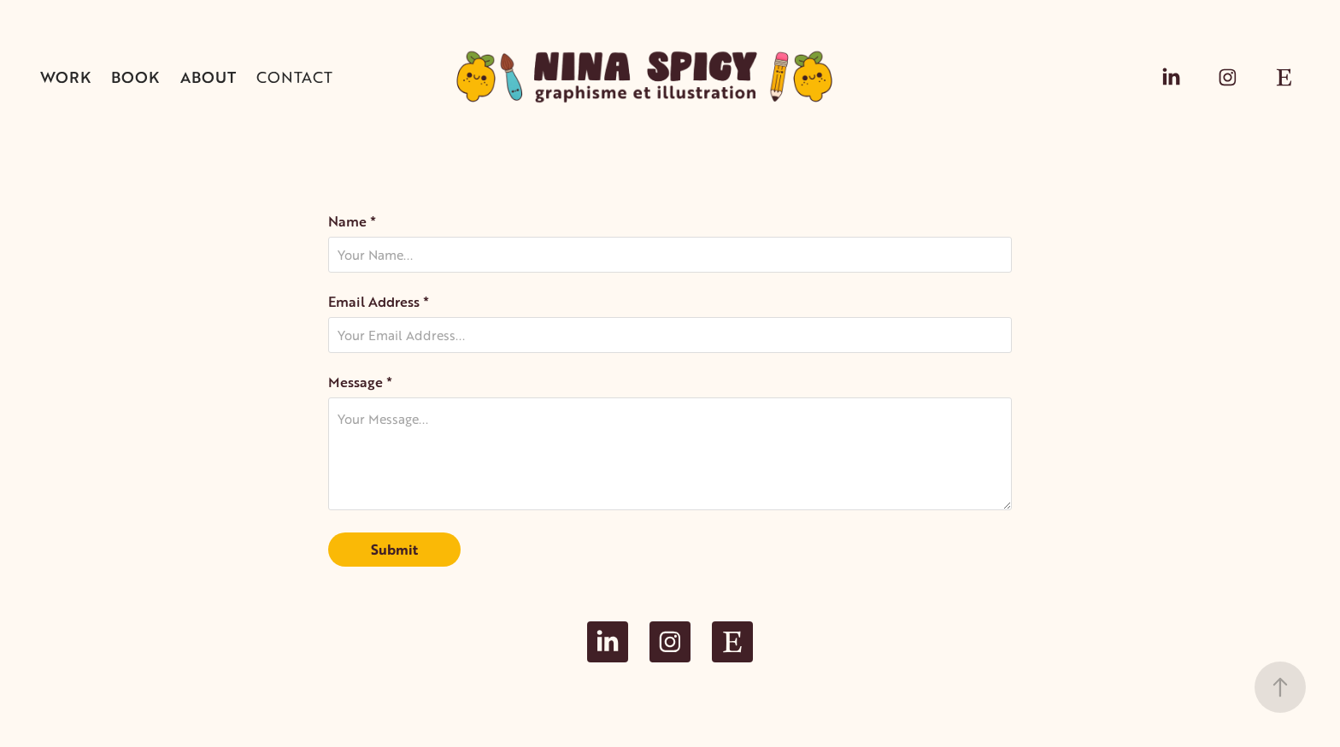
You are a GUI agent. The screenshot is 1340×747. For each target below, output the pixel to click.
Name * (352, 221)
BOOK (135, 77)
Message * (360, 382)
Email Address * (378, 302)
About (208, 77)
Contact (294, 77)
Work (65, 77)
